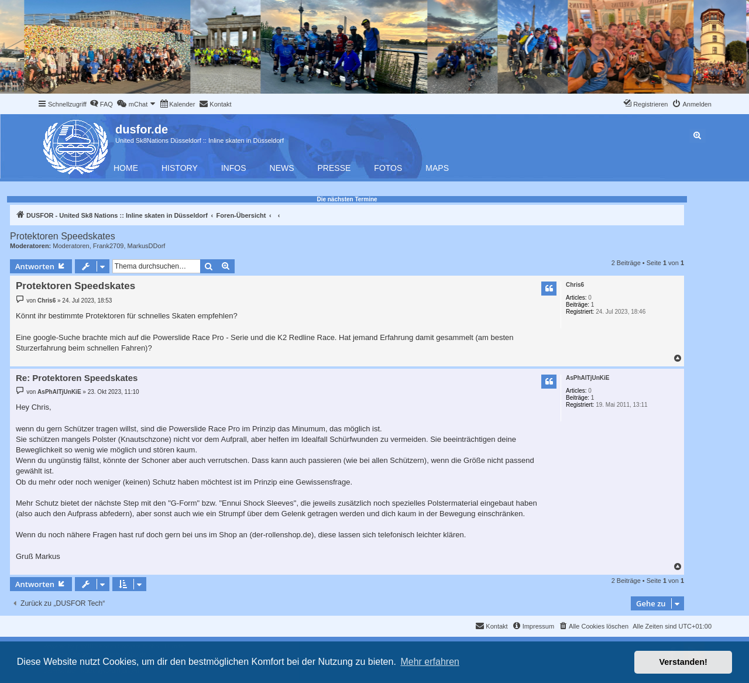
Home (126, 168)
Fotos (388, 168)
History (180, 168)
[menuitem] (101, 104)
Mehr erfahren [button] (429, 662)
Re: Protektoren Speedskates (77, 378)
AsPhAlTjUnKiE (587, 378)
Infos (233, 168)
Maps (437, 168)
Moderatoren (71, 245)
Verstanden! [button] (683, 662)
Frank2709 (108, 245)
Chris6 (575, 285)
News (282, 168)
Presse (334, 168)
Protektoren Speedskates (62, 236)
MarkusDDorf (147, 245)
